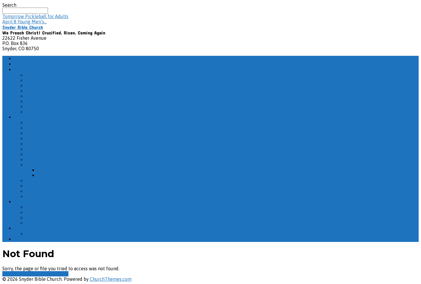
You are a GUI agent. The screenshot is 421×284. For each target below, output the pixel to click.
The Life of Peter (44, 128)
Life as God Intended (47, 191)
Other (32, 106)
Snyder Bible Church (22, 27)
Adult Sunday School (39, 117)
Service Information (47, 75)
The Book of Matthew (48, 185)
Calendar (24, 228)
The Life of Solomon (58, 175)
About (21, 69)
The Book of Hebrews (48, 196)
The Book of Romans (47, 159)
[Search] (25, 11)
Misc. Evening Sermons (50, 212)
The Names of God (45, 207)
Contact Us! (38, 112)
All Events (36, 233)
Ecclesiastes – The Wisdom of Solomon (78, 170)
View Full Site (17, 273)
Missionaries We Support (52, 85)
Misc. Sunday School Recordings (59, 149)
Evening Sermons (34, 202)
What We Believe (44, 80)
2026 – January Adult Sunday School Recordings (76, 138)
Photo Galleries (42, 96)
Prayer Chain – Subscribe (52, 101)
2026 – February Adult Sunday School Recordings (77, 133)
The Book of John (44, 143)
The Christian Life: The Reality (58, 180)
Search (9, 5)
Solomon (35, 164)
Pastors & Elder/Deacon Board (57, 90)
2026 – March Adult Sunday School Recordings (74, 122)
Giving (21, 239)
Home (21, 58)
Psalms (33, 223)
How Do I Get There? (38, 64)
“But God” (36, 217)
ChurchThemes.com (111, 279)
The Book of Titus (44, 154)
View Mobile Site (50, 273)
